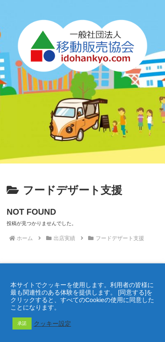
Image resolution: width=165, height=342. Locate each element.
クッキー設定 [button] (52, 323)
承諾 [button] (22, 323)
